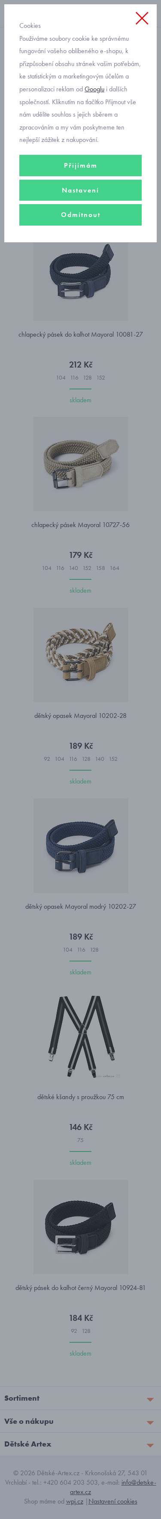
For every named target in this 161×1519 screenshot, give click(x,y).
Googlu (94, 88)
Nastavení (80, 190)
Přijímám (80, 165)
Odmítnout (80, 214)
